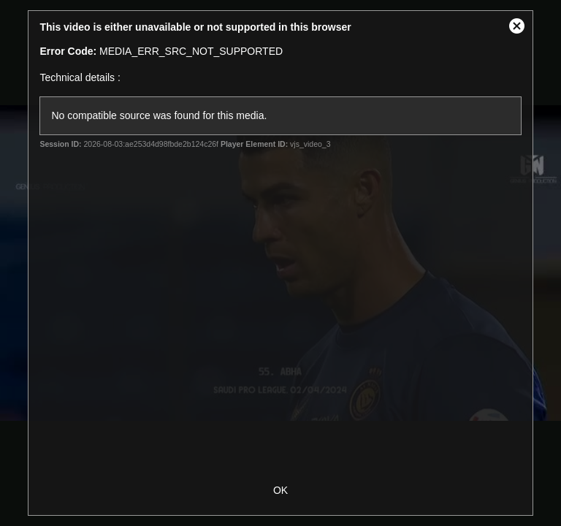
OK (280, 490)
